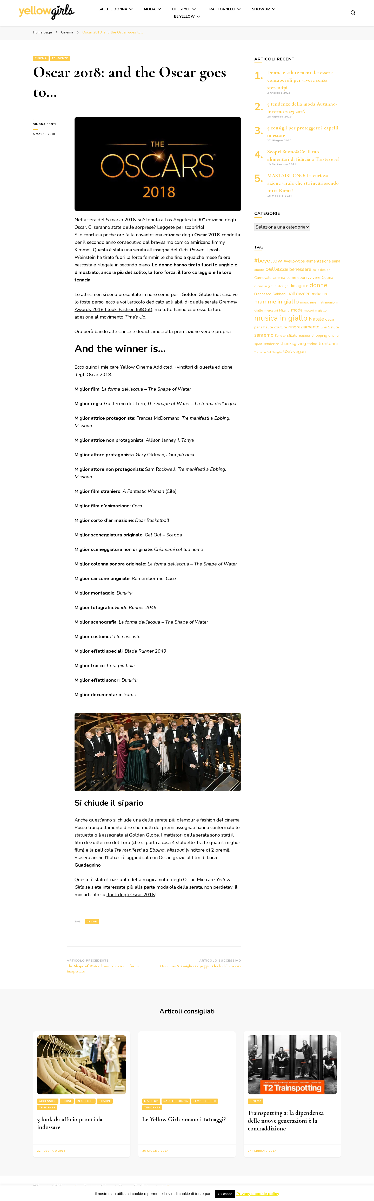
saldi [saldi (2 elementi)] (324, 327)
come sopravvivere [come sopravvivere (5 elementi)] (303, 277)
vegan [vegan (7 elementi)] (299, 351)
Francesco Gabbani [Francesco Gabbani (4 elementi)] (270, 293)
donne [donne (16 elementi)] (318, 285)
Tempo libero (204, 1101)
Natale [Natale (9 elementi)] (316, 318)
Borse (67, 1101)
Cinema (41, 58)
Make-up (151, 1101)
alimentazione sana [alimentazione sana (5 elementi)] (323, 261)
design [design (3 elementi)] (283, 286)
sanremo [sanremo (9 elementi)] (263, 335)
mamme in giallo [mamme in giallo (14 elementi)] (276, 302)
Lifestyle (181, 9)
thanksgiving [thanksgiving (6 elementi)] (293, 344)
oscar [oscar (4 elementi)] (330, 319)
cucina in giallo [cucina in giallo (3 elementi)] (265, 286)
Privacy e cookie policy (257, 1193)
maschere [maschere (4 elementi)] (308, 302)
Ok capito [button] (225, 1194)
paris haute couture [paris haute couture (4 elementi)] (270, 327)
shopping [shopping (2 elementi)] (304, 336)
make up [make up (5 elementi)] (319, 294)
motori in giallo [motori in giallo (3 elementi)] (315, 310)
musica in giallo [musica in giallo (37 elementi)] (281, 318)
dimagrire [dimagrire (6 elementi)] (299, 286)
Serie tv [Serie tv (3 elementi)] (280, 335)
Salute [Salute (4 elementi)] (333, 327)
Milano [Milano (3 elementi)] (284, 310)
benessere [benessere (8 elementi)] (300, 269)
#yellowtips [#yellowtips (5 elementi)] (294, 261)
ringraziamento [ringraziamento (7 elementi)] (303, 327)
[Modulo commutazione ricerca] (353, 12)
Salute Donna (112, 9)
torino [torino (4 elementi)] (312, 343)
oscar (91, 921)
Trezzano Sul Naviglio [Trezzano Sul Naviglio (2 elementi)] (268, 352)
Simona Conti (44, 124)
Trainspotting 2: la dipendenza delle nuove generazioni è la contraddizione (286, 1120)
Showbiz (261, 9)
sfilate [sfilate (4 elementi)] (292, 335)
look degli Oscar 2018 (130, 895)
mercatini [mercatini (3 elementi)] (271, 310)
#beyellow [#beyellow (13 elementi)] (268, 261)
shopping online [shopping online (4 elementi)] (325, 335)
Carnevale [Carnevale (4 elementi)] (262, 277)
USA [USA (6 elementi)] (287, 352)
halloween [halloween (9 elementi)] (299, 293)
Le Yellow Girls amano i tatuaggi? (184, 1119)
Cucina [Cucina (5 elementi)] (327, 277)
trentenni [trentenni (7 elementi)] (328, 343)
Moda (150, 9)
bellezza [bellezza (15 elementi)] (276, 269)
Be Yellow (184, 16)
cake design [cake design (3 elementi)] (321, 269)
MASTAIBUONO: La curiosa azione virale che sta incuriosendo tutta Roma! (303, 183)
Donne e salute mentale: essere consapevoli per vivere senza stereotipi (300, 80)
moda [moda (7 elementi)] (297, 310)
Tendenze (60, 58)
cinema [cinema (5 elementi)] (279, 277)
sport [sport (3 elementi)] (258, 344)
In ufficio (85, 1101)
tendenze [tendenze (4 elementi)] (271, 343)
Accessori (48, 1101)
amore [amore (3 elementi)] (259, 269)
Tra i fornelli (221, 9)
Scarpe (105, 1101)
